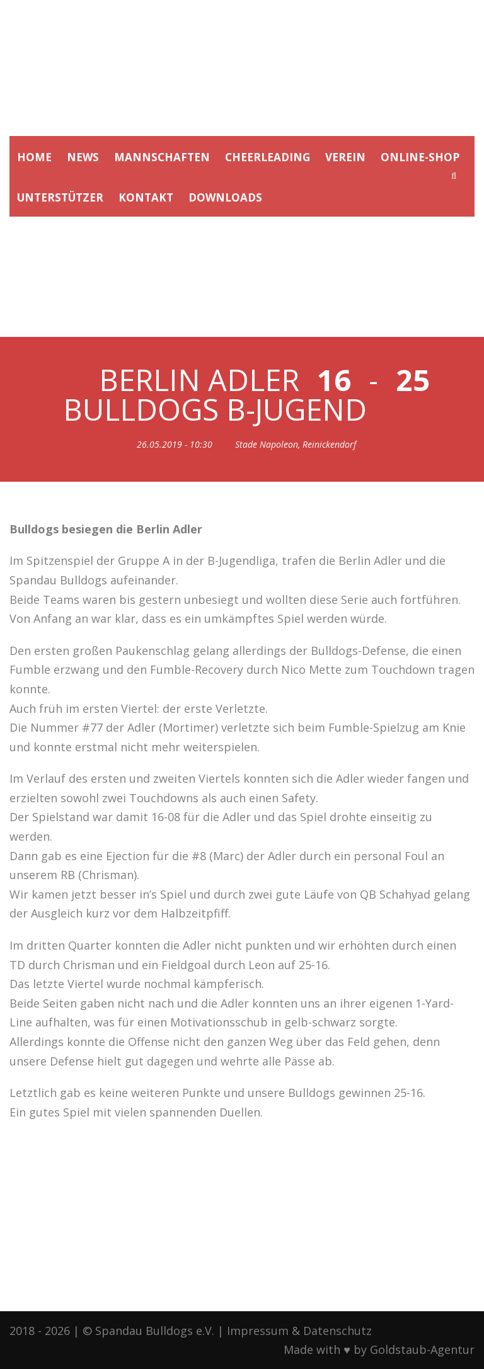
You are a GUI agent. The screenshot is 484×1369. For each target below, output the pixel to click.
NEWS (83, 157)
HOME (34, 157)
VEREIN (345, 157)
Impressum (258, 1330)
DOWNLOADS (225, 197)
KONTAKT (145, 197)
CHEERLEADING (267, 157)
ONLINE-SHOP (420, 157)
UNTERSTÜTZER (60, 197)
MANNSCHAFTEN (162, 157)
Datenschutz (337, 1330)
